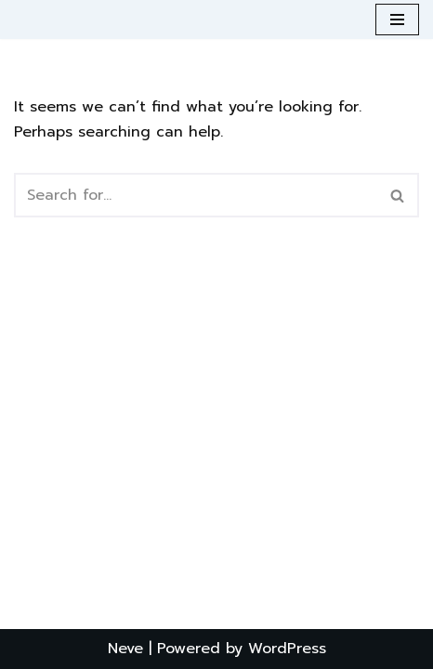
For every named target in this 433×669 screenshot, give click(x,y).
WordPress (287, 648)
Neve (125, 648)
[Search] (195, 195)
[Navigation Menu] (397, 19)
